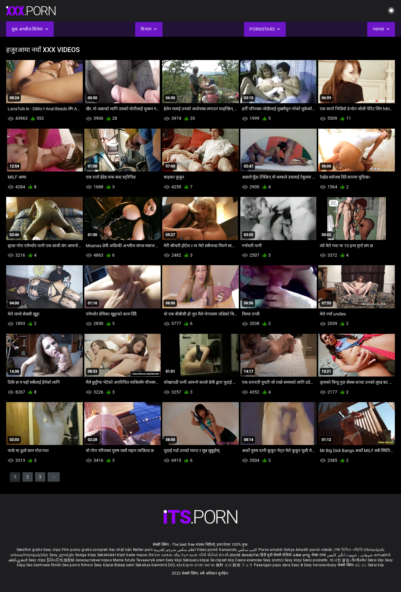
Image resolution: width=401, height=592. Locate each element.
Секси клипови (249, 560)
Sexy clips (52, 550)
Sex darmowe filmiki (44, 565)
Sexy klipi (174, 560)
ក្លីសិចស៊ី (53, 560)
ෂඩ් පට (361, 565)
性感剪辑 (67, 560)
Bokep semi (124, 565)
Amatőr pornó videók (314, 550)
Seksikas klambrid (152, 565)
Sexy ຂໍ (297, 565)
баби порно (136, 555)
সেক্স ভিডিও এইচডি (348, 550)
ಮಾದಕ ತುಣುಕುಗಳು (244, 555)
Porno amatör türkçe (276, 550)
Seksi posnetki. (316, 560)
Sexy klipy (294, 560)
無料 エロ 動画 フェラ (234, 565)
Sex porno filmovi (78, 565)
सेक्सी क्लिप (346, 565)
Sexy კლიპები (62, 555)
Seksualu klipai (196, 560)
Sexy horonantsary (320, 565)
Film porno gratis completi (85, 550)
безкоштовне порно (94, 560)
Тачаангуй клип (151, 560)
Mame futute (124, 560)
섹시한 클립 (340, 560)
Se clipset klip (222, 560)
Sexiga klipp (86, 555)
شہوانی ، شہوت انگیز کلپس (350, 555)
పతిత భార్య (302, 555)
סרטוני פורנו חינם (200, 565)
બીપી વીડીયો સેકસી (213, 555)
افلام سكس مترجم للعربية (175, 550)
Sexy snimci (274, 560)
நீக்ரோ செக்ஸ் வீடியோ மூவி (173, 555)
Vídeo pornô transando (217, 550)
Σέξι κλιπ (176, 565)
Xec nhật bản (120, 550)
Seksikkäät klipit (111, 555)
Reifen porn (143, 550)
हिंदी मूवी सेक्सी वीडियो (276, 555)
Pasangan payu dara (273, 565)
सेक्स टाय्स (319, 555)
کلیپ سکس (247, 550)
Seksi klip (376, 560)
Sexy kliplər (104, 565)
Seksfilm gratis (30, 550)
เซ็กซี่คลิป (358, 560)
